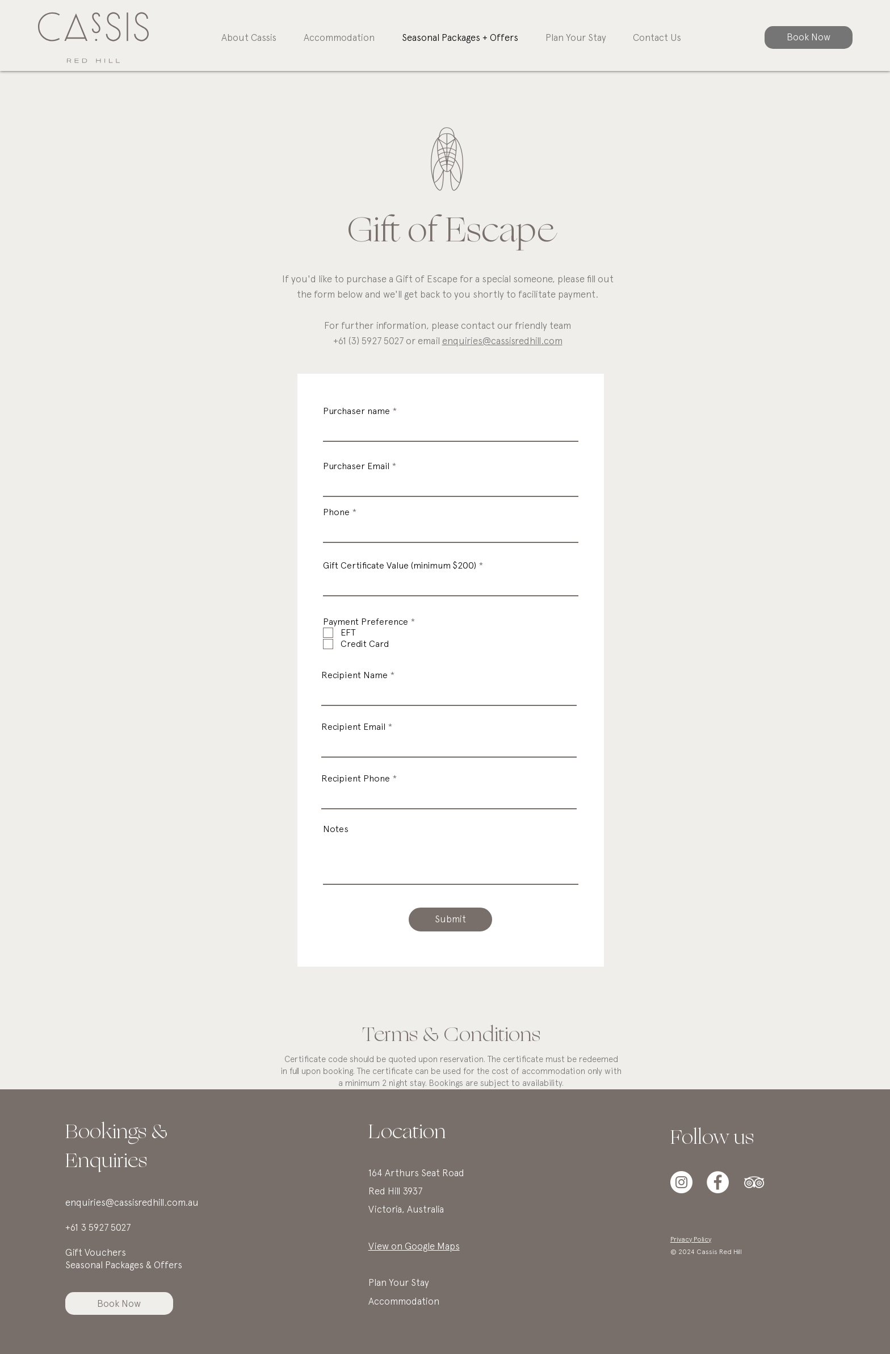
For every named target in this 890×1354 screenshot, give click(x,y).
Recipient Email (353, 727)
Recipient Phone (355, 778)
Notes (336, 829)
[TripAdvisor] (754, 1182)
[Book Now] (809, 37)
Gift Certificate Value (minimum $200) (399, 565)
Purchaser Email (356, 466)
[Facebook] (718, 1182)
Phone (336, 512)
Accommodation (405, 1301)
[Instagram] (681, 1182)
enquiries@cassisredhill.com (502, 340)
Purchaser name (356, 411)
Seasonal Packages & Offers (123, 1265)
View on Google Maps (414, 1246)
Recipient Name (354, 675)
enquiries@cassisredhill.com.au (132, 1202)
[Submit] (450, 919)
